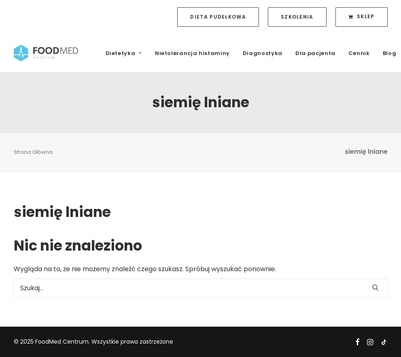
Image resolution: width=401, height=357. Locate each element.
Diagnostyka (262, 53)
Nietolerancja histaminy (192, 53)
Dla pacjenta (315, 53)
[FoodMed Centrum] (46, 53)
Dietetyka (124, 53)
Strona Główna (33, 152)
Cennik (359, 53)
